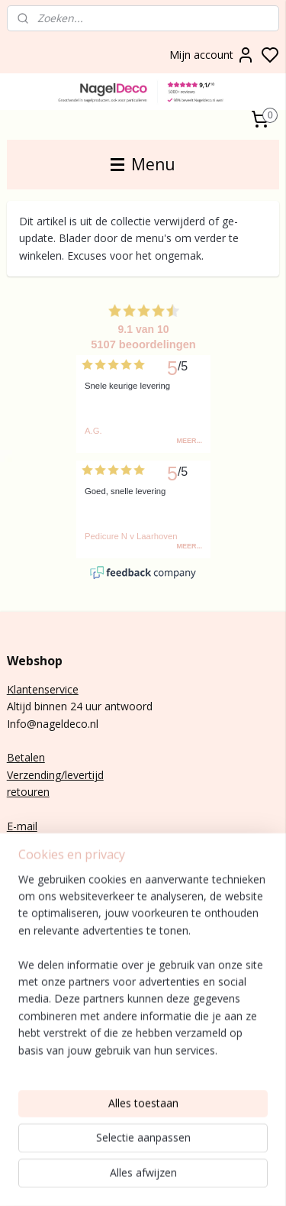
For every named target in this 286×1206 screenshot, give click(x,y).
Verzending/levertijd (55, 775)
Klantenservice (43, 689)
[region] (143, 1068)
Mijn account (212, 55)
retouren (28, 791)
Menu (143, 164)
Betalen (26, 757)
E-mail (22, 826)
